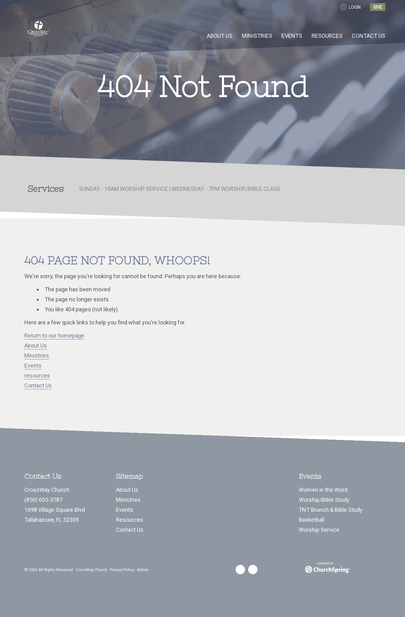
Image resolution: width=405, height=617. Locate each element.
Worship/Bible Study (324, 499)
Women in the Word (323, 489)
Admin (142, 569)
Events (33, 365)
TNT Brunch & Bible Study (330, 509)
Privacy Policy (122, 569)
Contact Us (38, 385)
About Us (35, 345)
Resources (129, 519)
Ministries (36, 355)
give (377, 7)
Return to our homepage (54, 335)
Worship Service (319, 529)
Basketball (311, 519)
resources (37, 375)
